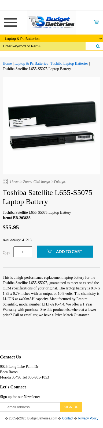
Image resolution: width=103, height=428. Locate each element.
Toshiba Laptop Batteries (69, 64)
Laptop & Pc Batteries (31, 64)
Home (7, 64)
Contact (67, 418)
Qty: (6, 252)
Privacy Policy (88, 418)
